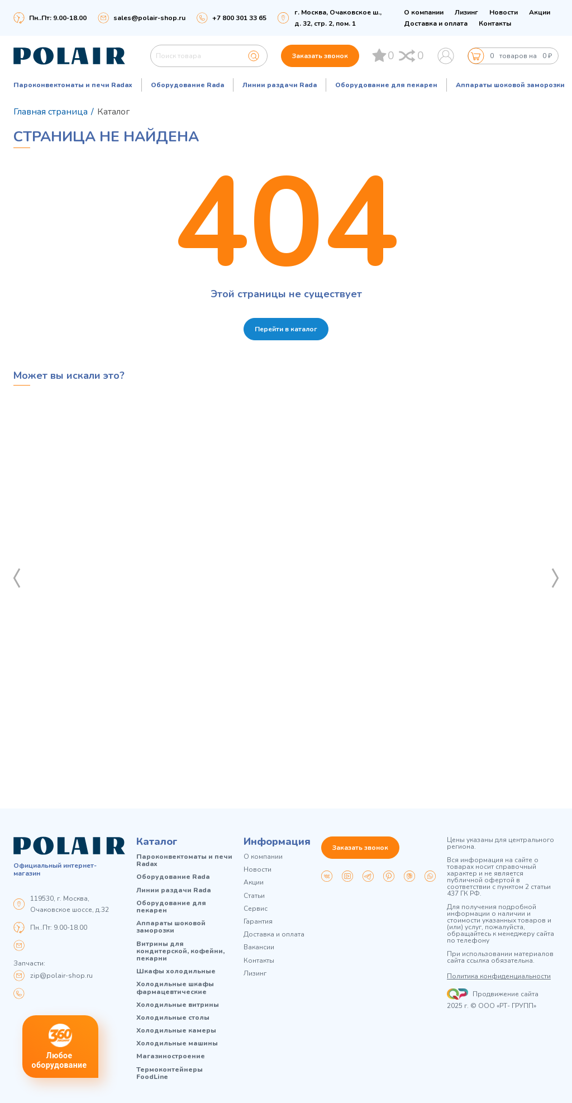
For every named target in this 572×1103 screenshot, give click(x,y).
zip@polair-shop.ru (61, 975)
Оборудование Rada (187, 84)
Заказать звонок (320, 55)
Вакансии (259, 947)
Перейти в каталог (286, 329)
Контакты (495, 23)
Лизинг (466, 12)
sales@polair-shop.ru (149, 17)
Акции (539, 12)
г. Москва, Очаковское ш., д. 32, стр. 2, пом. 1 (338, 18)
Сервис (256, 908)
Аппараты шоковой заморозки (510, 84)
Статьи (254, 896)
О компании (424, 12)
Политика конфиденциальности (499, 976)
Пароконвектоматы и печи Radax (72, 84)
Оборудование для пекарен (386, 84)
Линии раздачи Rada (279, 84)
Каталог (157, 841)
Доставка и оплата (436, 23)
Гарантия (258, 921)
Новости (503, 12)
